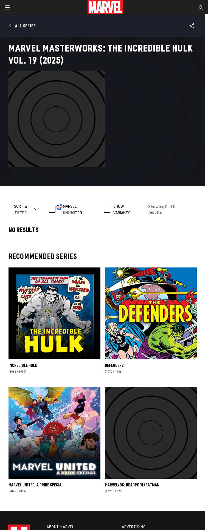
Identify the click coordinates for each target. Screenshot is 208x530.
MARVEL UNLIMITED (72, 209)
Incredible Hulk (23, 365)
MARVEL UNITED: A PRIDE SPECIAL (36, 485)
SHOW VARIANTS (121, 209)
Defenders (114, 365)
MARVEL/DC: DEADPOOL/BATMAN (132, 485)
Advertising (134, 527)
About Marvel (60, 527)
